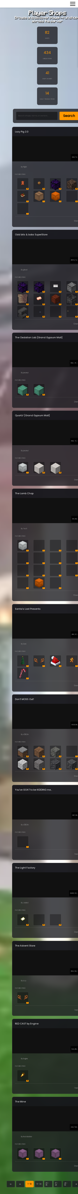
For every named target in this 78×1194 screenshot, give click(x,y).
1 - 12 (29, 1184)
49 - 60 (65, 1184)
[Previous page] (20, 1184)
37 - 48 (56, 1184)
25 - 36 (47, 1184)
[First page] (10, 1184)
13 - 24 (38, 1184)
